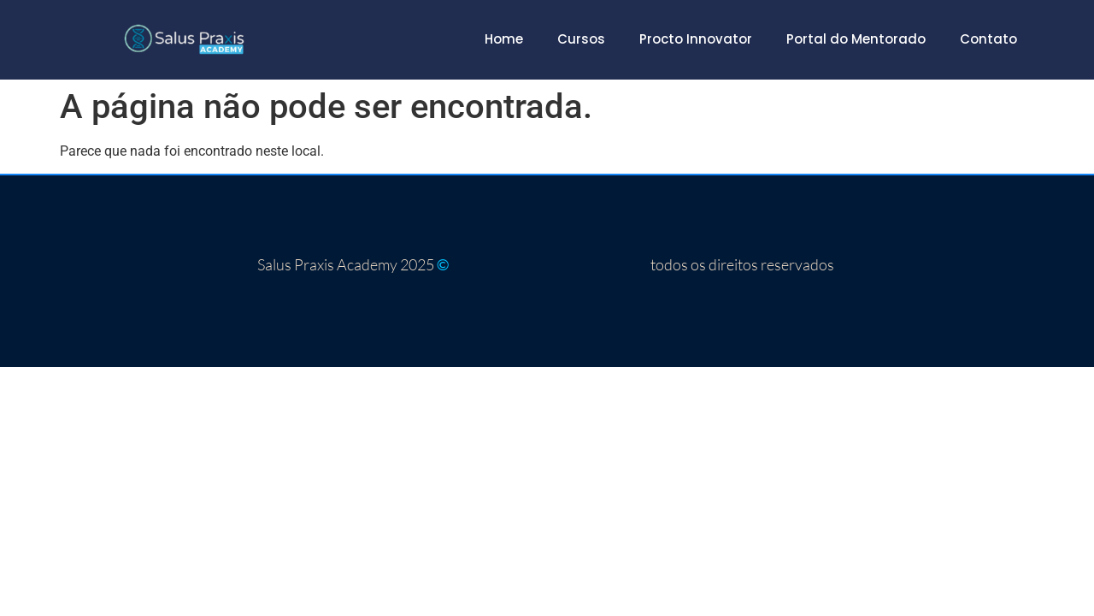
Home (504, 39)
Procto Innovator (695, 39)
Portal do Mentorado (856, 39)
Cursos (581, 39)
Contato (988, 39)
